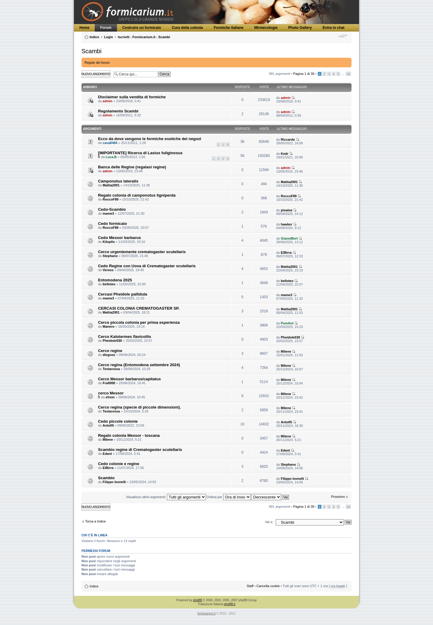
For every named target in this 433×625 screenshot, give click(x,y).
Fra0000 (109, 383)
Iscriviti (124, 37)
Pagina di (303, 73)
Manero (108, 326)
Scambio (106, 478)
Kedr (284, 153)
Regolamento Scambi (118, 111)
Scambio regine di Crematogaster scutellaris (140, 449)
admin (107, 101)
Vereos (108, 270)
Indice (94, 37)
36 (348, 73)
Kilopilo (109, 242)
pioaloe (287, 210)
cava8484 (110, 143)
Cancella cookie (268, 586)
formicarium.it (207, 613)
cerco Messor (111, 393)
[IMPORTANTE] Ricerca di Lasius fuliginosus (140, 153)
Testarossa (111, 369)
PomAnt (287, 323)
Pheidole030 (112, 340)
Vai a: (269, 522)
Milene (286, 351)
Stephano (110, 256)
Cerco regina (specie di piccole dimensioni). (139, 407)
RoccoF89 (110, 199)
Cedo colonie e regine (118, 463)
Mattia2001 (111, 185)
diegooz (109, 355)
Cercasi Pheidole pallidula (122, 294)
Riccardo (288, 139)
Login (108, 37)
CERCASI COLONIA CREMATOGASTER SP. (139, 308)
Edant (107, 453)
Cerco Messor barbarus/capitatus (129, 379)
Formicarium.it (143, 37)
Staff (250, 586)
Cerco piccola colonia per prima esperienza (139, 322)
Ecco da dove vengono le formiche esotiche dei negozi (149, 138)
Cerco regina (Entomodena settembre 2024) (139, 365)
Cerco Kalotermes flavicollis (124, 336)
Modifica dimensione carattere (342, 35)
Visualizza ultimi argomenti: (166, 497)
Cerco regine (110, 350)
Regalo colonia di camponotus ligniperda (137, 195)
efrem (110, 397)
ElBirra (286, 252)
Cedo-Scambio (112, 209)
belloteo (109, 284)
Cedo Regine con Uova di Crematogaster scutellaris (147, 266)
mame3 (108, 213)
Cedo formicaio (112, 223)
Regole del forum (97, 62)
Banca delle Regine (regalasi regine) (132, 167)
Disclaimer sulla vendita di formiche (132, 97)
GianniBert (289, 238)
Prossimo (338, 496)
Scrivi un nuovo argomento (95, 74)
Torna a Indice (95, 521)
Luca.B (111, 157)
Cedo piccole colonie (118, 421)
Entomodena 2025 (115, 280)
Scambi (164, 37)
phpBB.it (229, 604)
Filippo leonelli (114, 482)
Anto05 (108, 425)
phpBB (197, 600)
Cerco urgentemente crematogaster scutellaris (142, 252)
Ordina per (229, 497)
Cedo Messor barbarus (119, 237)
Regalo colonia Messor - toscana (129, 435)
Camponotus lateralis (118, 181)
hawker (286, 224)
